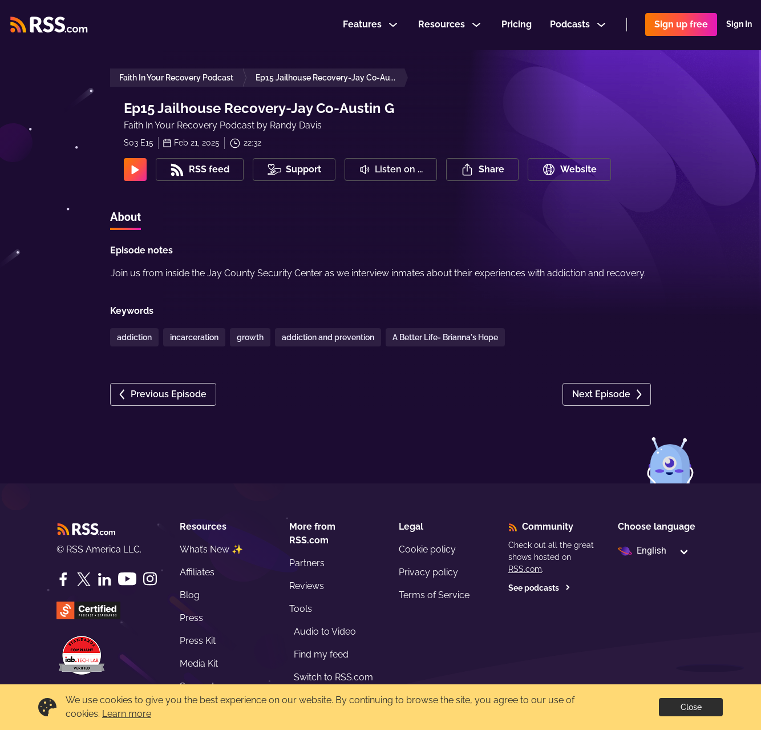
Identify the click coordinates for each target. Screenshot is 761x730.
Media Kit (199, 663)
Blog (190, 595)
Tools (300, 608)
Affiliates (197, 572)
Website (569, 169)
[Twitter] (84, 579)
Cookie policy (427, 549)
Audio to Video (325, 631)
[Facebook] (63, 579)
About (125, 217)
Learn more (126, 713)
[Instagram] (150, 579)
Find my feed (321, 654)
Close (691, 707)
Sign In (739, 25)
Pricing (516, 24)
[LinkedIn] (104, 579)
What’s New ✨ (211, 549)
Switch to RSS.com (333, 677)
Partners (307, 563)
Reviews (306, 585)
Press (191, 617)
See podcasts (539, 587)
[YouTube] (127, 579)
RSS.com (525, 569)
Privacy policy (428, 572)
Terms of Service (434, 595)
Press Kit (198, 640)
